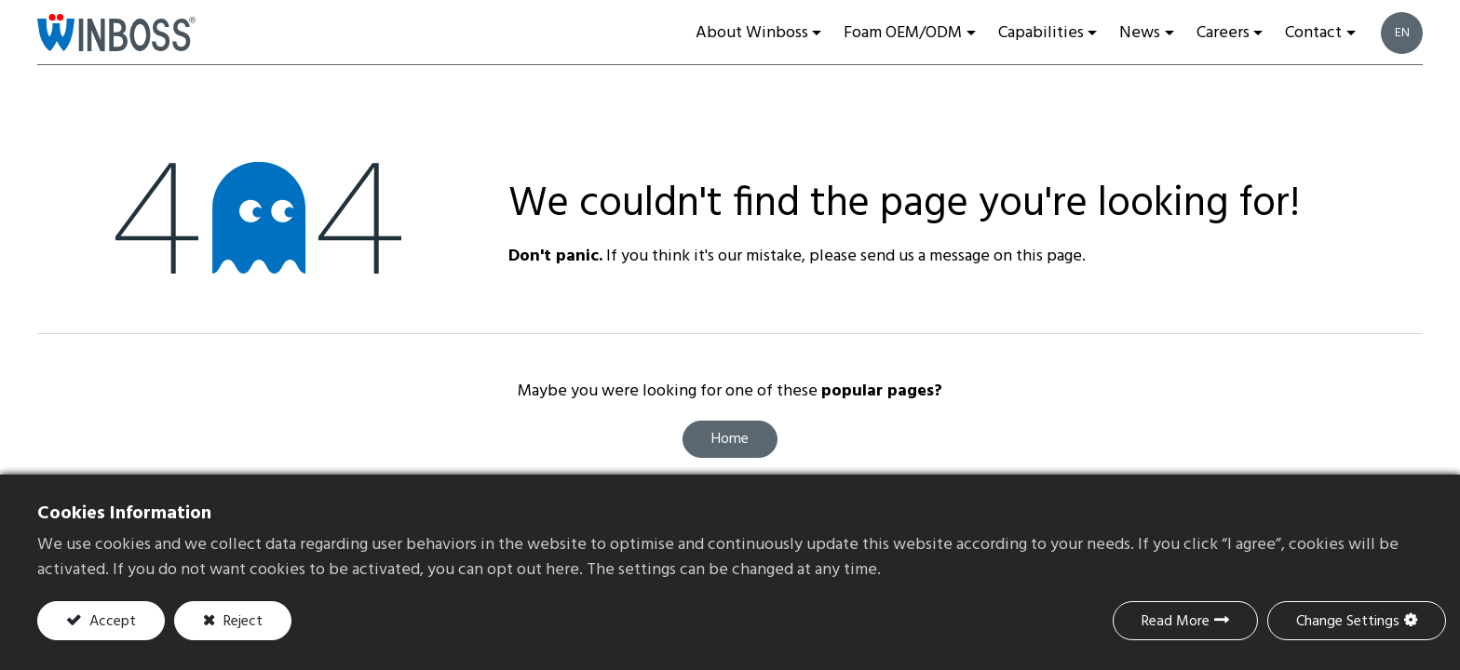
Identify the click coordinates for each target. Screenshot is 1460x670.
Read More (1176, 622)
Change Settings (1347, 622)
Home (730, 439)
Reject (241, 622)
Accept (111, 622)
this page (1049, 256)
